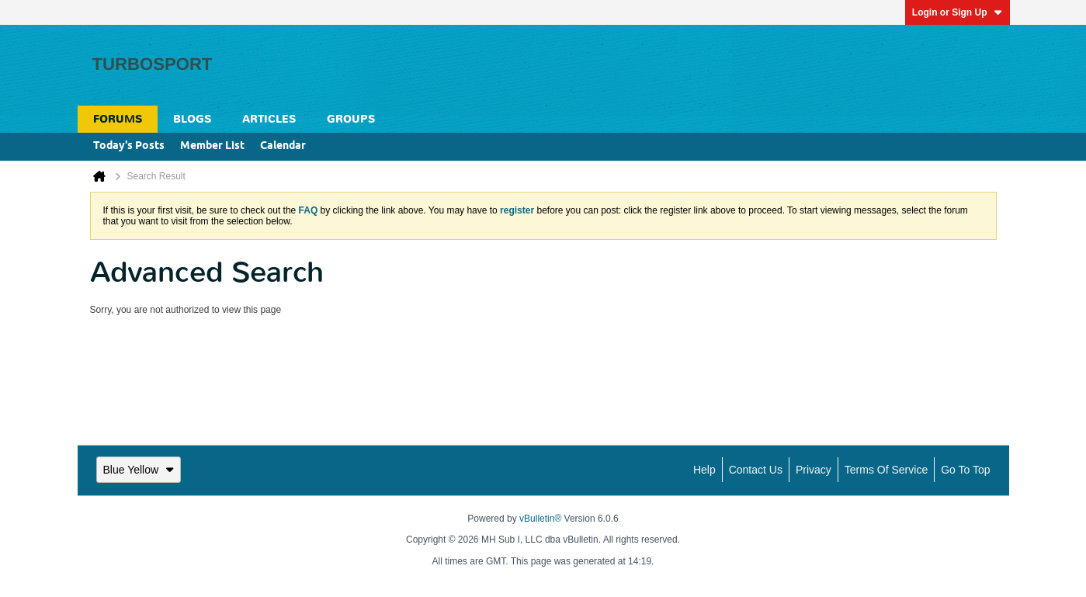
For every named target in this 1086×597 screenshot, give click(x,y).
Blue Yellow (139, 469)
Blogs (192, 119)
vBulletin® (540, 518)
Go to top (965, 469)
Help (704, 469)
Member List (212, 146)
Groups (351, 119)
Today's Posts (129, 146)
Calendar (283, 146)
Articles (269, 119)
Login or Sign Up (957, 12)
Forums (117, 119)
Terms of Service (886, 469)
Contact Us (755, 469)
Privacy (813, 469)
